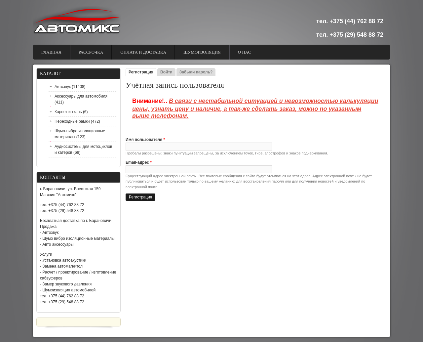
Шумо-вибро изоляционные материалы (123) (80, 134)
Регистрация (142, 72)
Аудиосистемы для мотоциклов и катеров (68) (83, 149)
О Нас (244, 52)
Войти (166, 72)
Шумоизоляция (202, 52)
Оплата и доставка (143, 52)
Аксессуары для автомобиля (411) (81, 99)
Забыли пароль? (196, 72)
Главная (51, 52)
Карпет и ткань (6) (71, 111)
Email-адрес (139, 162)
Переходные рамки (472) (77, 121)
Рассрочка (91, 52)
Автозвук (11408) (70, 86)
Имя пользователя (145, 139)
